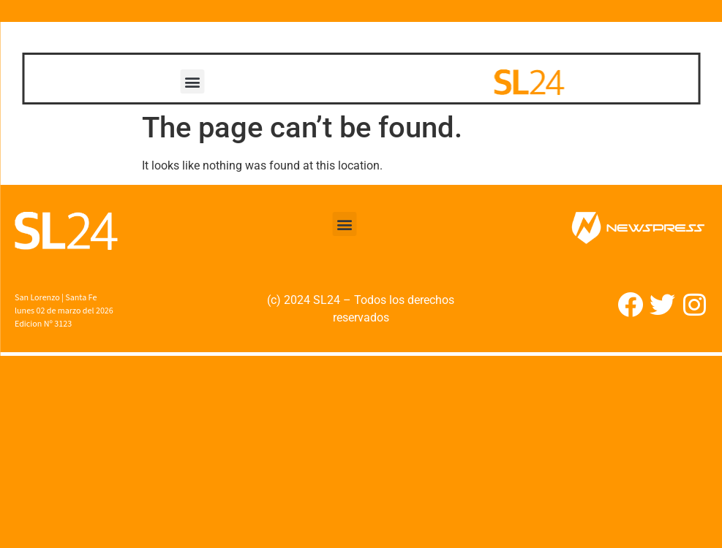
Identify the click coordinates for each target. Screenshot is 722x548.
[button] (193, 81)
